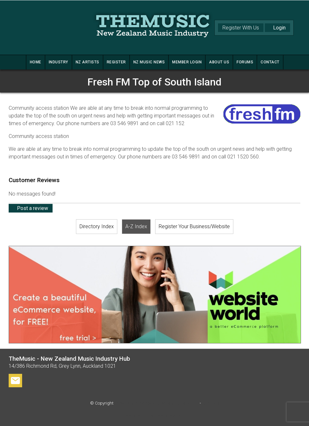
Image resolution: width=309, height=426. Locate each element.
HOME (35, 62)
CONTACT (270, 62)
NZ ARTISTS (87, 62)
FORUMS (245, 62)
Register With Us (240, 28)
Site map (210, 403)
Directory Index (96, 226)
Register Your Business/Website (194, 226)
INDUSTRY (58, 62)
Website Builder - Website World (154, 416)
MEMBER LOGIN (187, 62)
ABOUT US (219, 62)
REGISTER (116, 62)
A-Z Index (136, 226)
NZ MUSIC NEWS (149, 62)
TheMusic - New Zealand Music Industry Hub (156, 403)
